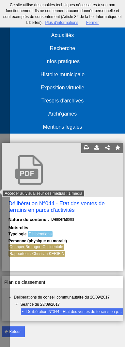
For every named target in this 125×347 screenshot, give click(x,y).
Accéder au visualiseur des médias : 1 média (43, 193)
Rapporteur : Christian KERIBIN (37, 253)
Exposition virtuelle (62, 87)
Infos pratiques (62, 61)
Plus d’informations (61, 22)
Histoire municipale (62, 74)
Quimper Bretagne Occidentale (36, 247)
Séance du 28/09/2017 (40, 304)
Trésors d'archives (62, 100)
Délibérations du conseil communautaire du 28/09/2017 (62, 297)
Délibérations (40, 234)
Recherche (62, 48)
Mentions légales (62, 127)
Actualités (62, 35)
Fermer (92, 22)
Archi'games (62, 114)
